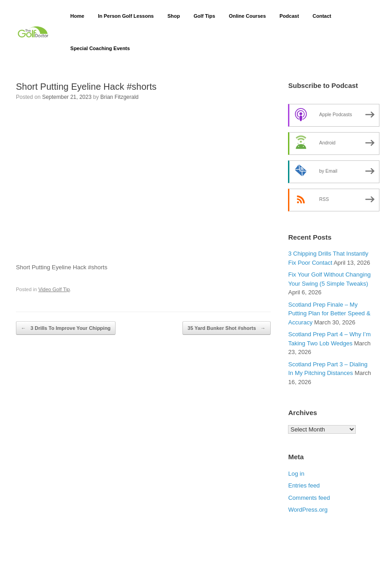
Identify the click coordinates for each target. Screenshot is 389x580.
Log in (296, 473)
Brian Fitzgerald (120, 97)
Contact (322, 16)
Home (78, 16)
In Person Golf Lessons (126, 16)
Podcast (289, 16)
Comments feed (309, 497)
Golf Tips (204, 16)
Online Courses (247, 16)
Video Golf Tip (54, 289)
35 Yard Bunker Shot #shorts (226, 328)
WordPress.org (307, 509)
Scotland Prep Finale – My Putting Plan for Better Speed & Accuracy (329, 313)
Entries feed (303, 485)
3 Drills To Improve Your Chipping (66, 328)
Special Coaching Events (100, 48)
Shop (173, 16)
